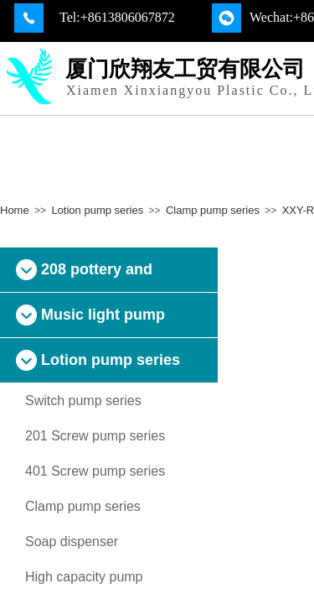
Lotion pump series (97, 210)
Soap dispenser (71, 541)
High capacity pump (84, 577)
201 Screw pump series (95, 436)
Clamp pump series (213, 210)
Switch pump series (83, 400)
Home (14, 210)
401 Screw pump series (95, 471)
